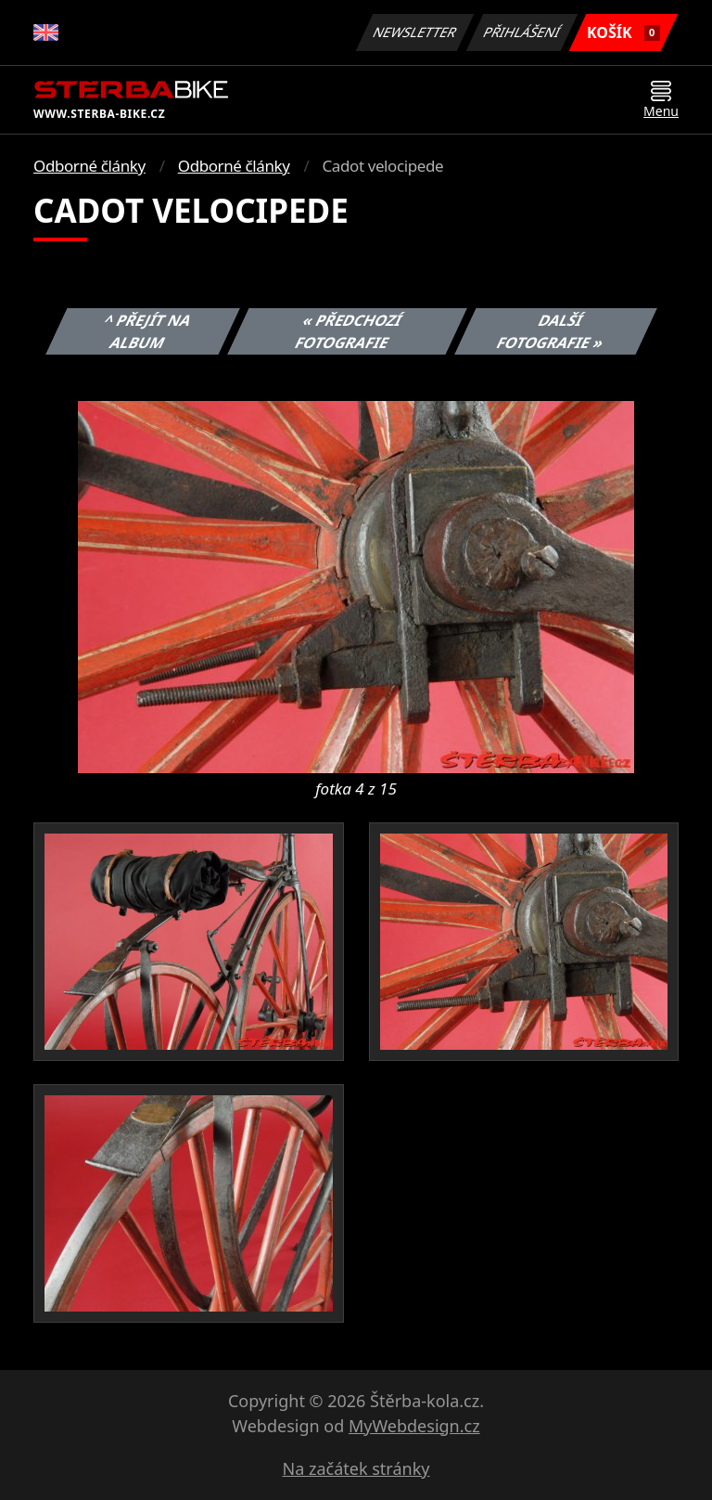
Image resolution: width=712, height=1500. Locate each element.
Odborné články (89, 165)
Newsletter (414, 32)
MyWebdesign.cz (414, 1426)
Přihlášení (521, 32)
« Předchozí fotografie (348, 331)
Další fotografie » (550, 331)
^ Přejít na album (148, 331)
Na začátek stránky (356, 1468)
